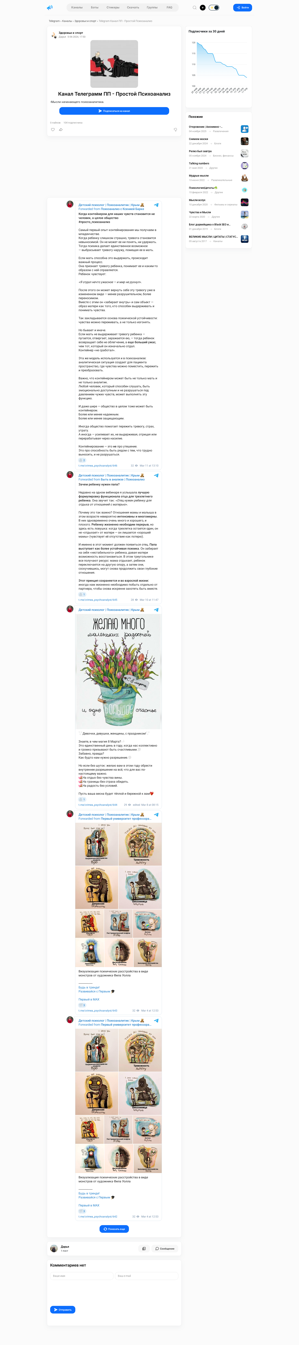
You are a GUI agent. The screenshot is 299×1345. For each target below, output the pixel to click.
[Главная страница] (50, 7)
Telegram (54, 21)
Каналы (77, 7)
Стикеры (113, 7)
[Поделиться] (60, 129)
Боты (94, 7)
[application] (219, 68)
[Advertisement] (114, 167)
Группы (152, 7)
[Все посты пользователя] (144, 1248)
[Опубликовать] (203, 7)
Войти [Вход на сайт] (242, 7)
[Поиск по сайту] (195, 7)
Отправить (63, 1310)
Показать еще (114, 1229)
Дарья (65, 1246)
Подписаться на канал (114, 111)
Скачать (133, 7)
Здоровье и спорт (85, 21)
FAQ (169, 7)
